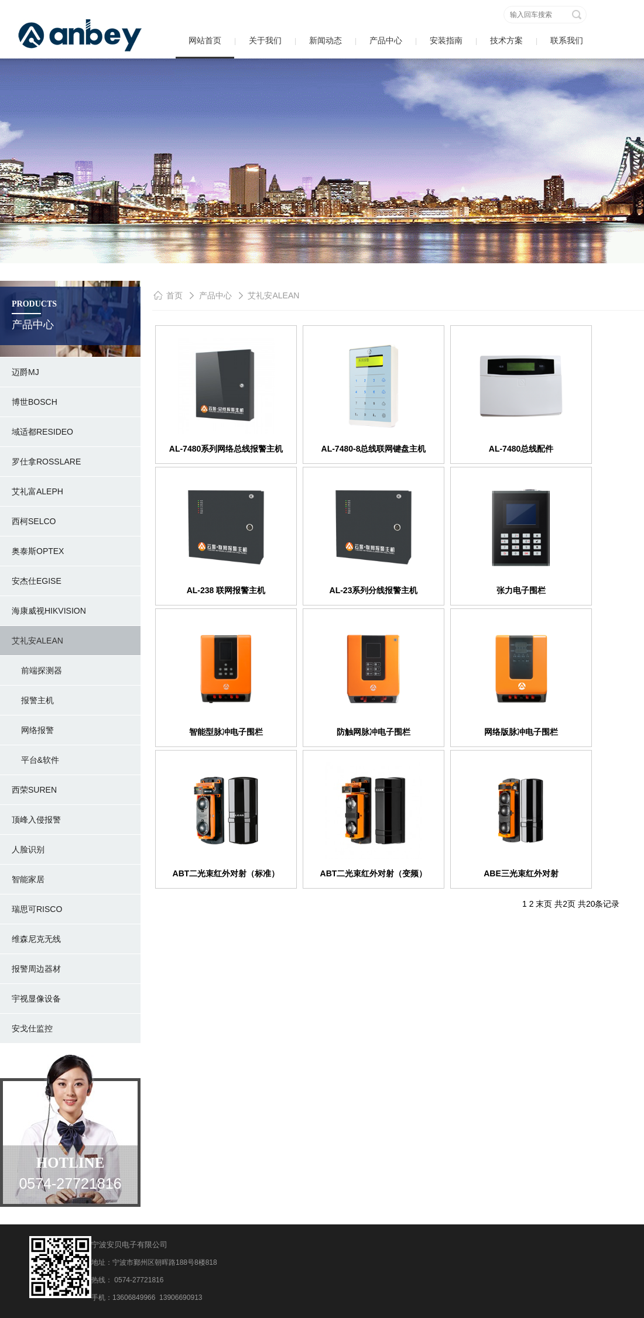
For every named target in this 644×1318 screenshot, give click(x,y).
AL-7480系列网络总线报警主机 (226, 448)
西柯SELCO (34, 521)
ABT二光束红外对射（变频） (373, 873)
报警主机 (33, 700)
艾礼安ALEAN (37, 640)
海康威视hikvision (49, 610)
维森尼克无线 (36, 939)
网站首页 (205, 40)
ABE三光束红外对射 (521, 873)
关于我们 (265, 40)
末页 (544, 904)
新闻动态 (325, 40)
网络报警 (33, 730)
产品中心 (385, 40)
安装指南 (446, 40)
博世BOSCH (34, 402)
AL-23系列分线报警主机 (374, 590)
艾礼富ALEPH (37, 491)
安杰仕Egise (36, 581)
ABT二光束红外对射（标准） (226, 873)
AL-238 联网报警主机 (226, 590)
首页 (174, 295)
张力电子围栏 (521, 590)
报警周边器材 (36, 968)
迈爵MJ (25, 372)
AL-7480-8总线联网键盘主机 (373, 448)
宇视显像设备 (36, 998)
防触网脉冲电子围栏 (373, 732)
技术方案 (506, 40)
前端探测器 (37, 670)
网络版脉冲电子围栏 (521, 732)
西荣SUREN (34, 789)
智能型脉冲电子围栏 (226, 732)
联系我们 (566, 40)
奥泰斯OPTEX (38, 551)
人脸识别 (28, 849)
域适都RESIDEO (42, 431)
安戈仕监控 (32, 1028)
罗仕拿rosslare (46, 461)
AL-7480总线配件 (521, 448)
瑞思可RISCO (37, 909)
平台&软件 (35, 760)
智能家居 (28, 879)
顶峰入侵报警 (36, 819)
